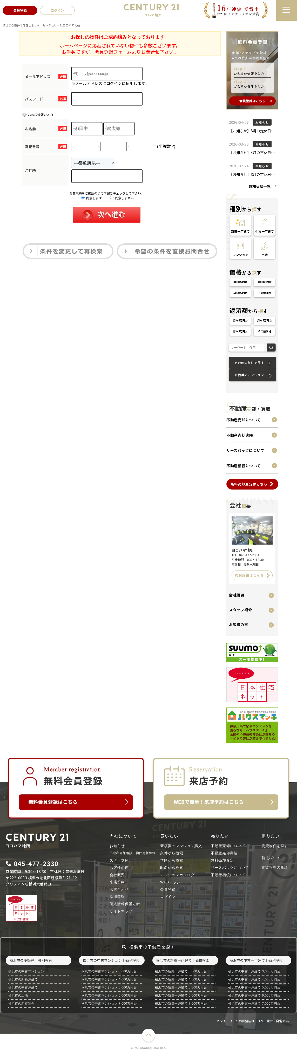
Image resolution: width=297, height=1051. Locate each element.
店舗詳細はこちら (249, 575)
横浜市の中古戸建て (23, 987)
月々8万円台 (240, 331)
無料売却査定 (222, 860)
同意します (91, 198)
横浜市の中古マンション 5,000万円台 (109, 987)
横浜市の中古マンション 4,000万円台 (109, 979)
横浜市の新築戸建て (23, 979)
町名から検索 (171, 867)
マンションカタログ (177, 875)
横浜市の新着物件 (21, 1003)
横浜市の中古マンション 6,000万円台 (109, 995)
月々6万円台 (240, 320)
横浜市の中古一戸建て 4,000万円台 (254, 979)
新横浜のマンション (249, 375)
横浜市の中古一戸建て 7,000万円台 (254, 1003)
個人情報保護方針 (125, 904)
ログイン (168, 897)
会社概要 (236, 594)
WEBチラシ (170, 882)
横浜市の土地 (18, 995)
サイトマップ (121, 911)
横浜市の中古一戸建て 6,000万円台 (254, 995)
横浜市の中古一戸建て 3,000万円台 (254, 971)
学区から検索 (171, 860)
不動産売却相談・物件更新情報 (132, 853)
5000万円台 (240, 293)
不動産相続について (243, 465)
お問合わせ (119, 889)
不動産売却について (243, 419)
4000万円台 (265, 282)
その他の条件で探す (249, 362)
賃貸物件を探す (274, 846)
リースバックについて (245, 450)
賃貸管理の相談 (274, 867)
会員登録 (168, 889)
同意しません (122, 198)
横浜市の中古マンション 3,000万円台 (109, 971)
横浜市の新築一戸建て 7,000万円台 (181, 1003)
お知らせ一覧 (260, 186)
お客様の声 (238, 624)
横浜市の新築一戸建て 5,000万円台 (181, 987)
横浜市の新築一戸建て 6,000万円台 (181, 995)
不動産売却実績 (239, 435)
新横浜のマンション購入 (181, 846)
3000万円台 (240, 282)
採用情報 (117, 897)
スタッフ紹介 (240, 609)
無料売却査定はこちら (249, 484)
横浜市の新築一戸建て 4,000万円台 (181, 979)
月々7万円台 (264, 320)
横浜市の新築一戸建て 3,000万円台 (181, 971)
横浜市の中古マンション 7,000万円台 (109, 1003)
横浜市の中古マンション (26, 971)
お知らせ (117, 846)
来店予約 (117, 882)
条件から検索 (171, 853)
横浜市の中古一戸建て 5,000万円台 (254, 987)
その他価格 (264, 293)
